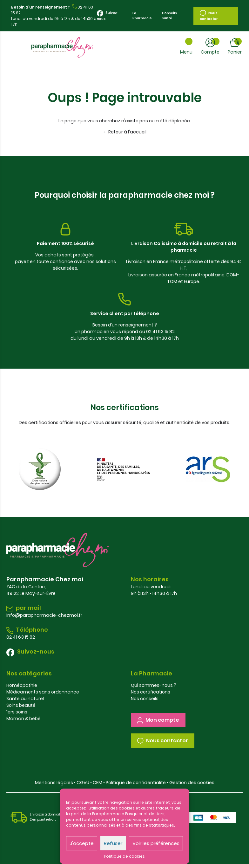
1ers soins (16, 712)
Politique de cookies (124, 856)
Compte (210, 52)
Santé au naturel (25, 698)
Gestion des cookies (191, 782)
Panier (235, 52)
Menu (186, 52)
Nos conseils (144, 698)
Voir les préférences (155, 843)
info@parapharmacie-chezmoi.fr (44, 615)
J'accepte (82, 843)
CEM (97, 782)
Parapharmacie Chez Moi (62, 47)
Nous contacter (209, 15)
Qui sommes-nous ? (153, 685)
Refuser (113, 843)
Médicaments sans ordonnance (42, 692)
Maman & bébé (23, 718)
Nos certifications (150, 692)
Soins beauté (21, 705)
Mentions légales (54, 782)
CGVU (83, 782)
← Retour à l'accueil (124, 132)
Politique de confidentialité (136, 782)
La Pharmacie (142, 16)
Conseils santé (169, 16)
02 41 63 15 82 (20, 637)
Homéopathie (21, 685)
